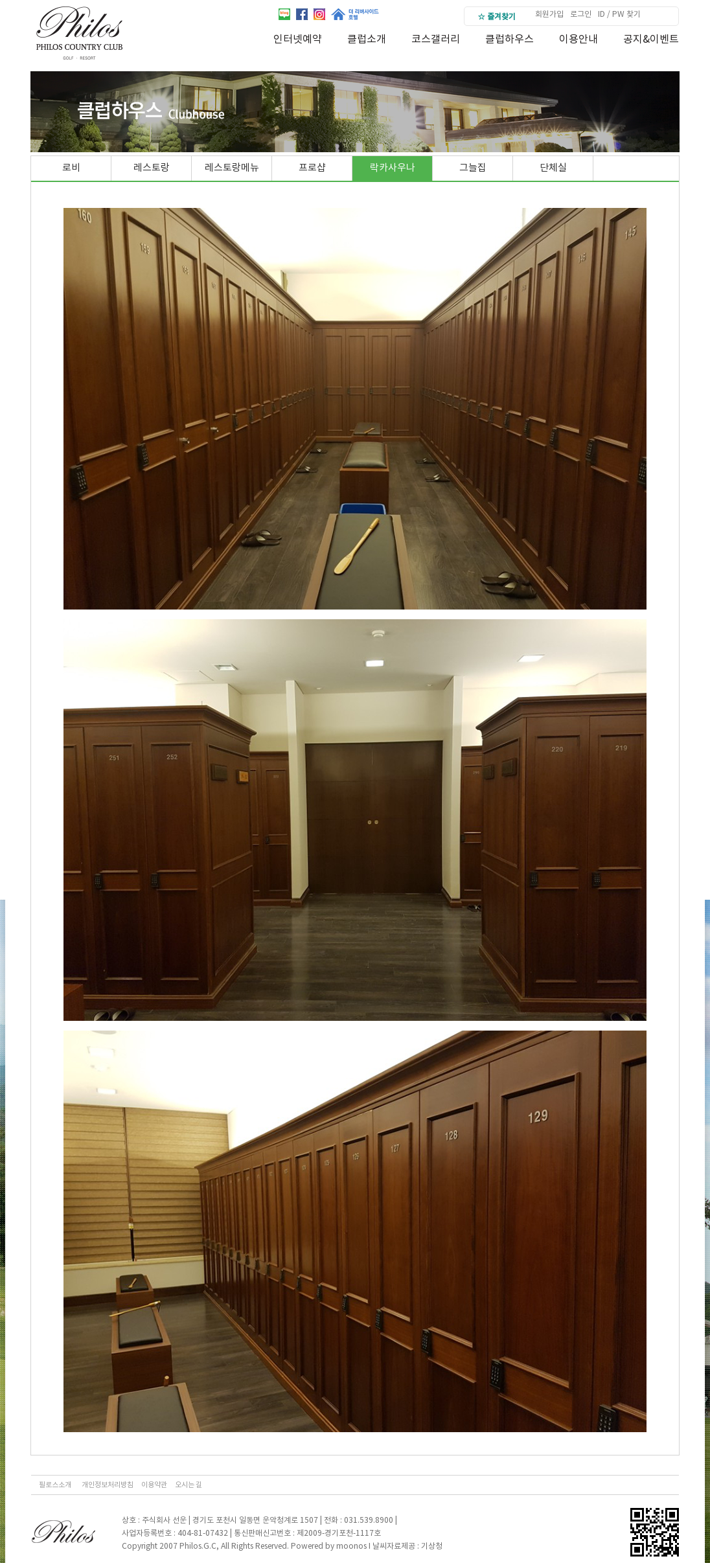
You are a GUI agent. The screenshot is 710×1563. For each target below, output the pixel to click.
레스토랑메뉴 (232, 168)
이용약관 (154, 1485)
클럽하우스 (509, 39)
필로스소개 (55, 1485)
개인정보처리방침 (107, 1485)
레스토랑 (151, 168)
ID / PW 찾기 (619, 14)
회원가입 (549, 14)
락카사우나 (392, 168)
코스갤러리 (435, 39)
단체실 (553, 168)
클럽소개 (366, 39)
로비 (71, 168)
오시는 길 (188, 1485)
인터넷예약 (297, 39)
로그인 (580, 14)
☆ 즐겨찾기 (496, 17)
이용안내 (578, 39)
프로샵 (312, 168)
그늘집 (473, 168)
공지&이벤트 (651, 39)
